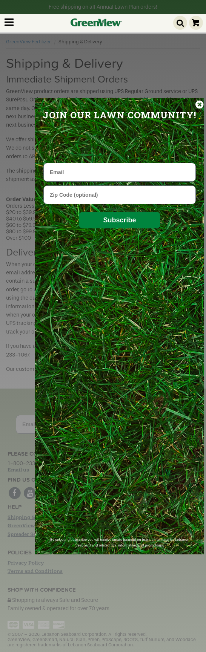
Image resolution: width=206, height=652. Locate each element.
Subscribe (119, 220)
